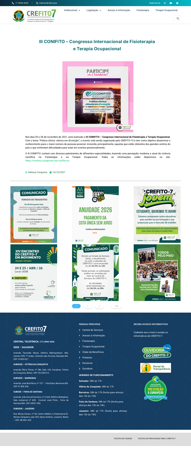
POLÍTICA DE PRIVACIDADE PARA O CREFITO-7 (157, 438)
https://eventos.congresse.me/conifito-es (47, 160)
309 (116, 306)
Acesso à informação (119, 10)
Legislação (94, 10)
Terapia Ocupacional (166, 10)
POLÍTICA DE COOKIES (123, 438)
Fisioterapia (143, 10)
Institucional (72, 10)
